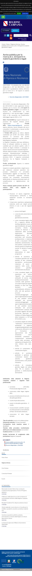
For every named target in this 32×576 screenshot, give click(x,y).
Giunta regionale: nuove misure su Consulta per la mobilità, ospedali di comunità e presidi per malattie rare (15, 508)
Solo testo (20, 38)
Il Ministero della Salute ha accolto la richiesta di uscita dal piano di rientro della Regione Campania (14, 497)
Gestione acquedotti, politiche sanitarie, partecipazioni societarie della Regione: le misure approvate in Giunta (14, 516)
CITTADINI (6, 30)
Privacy (28, 569)
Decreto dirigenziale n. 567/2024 (19, 97)
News (8, 44)
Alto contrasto (24, 39)
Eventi (3, 478)
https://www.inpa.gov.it (15, 125)
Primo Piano (5, 457)
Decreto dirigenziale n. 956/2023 (14, 445)
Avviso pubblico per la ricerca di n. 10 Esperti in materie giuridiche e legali (15, 45)
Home (3, 44)
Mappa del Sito (9, 569)
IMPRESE (15, 30)
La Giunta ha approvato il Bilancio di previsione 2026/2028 (14, 523)
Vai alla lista (6, 450)
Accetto (19, 13)
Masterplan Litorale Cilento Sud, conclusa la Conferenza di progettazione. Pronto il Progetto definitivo (14, 490)
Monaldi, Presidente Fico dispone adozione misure (15, 502)
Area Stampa (5, 468)
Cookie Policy (25, 13)
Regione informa (15, 44)
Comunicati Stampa (7, 473)
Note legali (23, 569)
